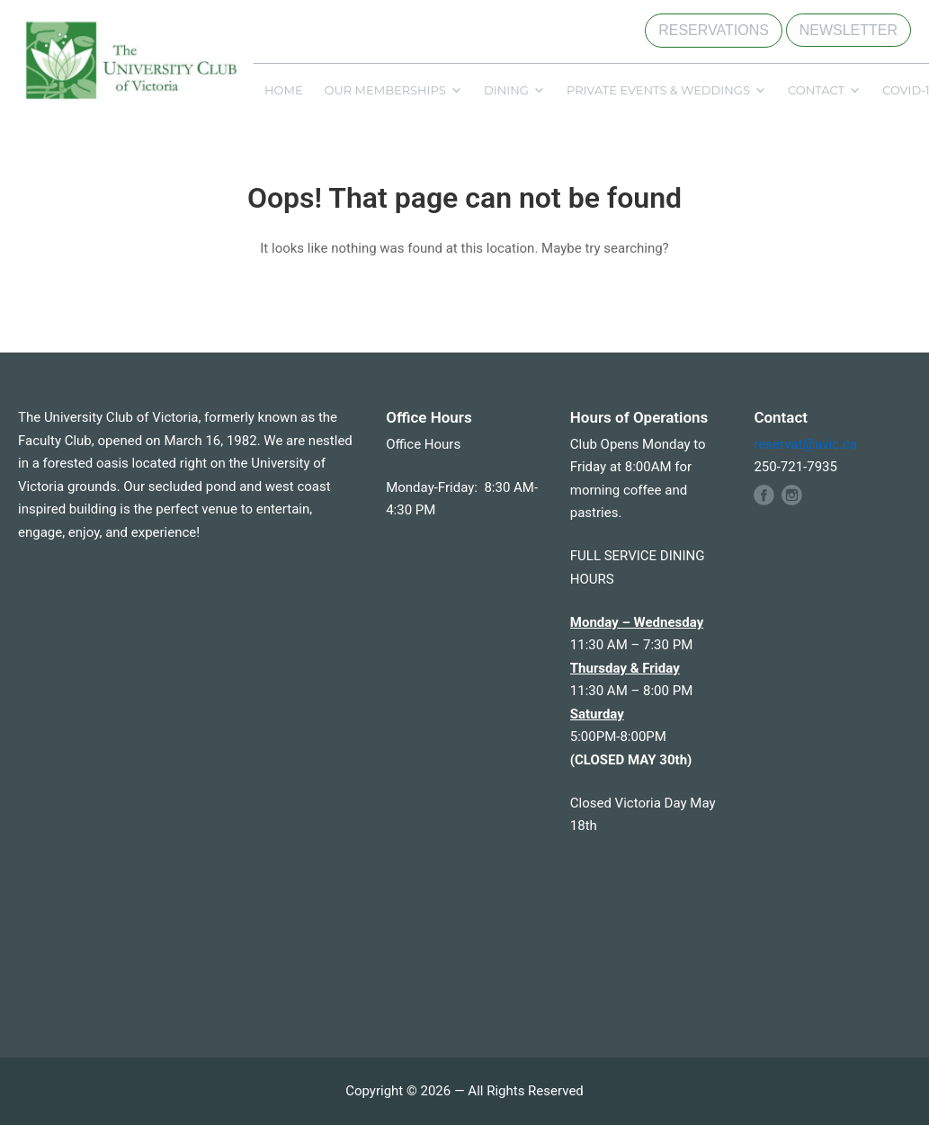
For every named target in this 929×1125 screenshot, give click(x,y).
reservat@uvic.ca (805, 444)
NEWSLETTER (848, 30)
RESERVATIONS (713, 30)
